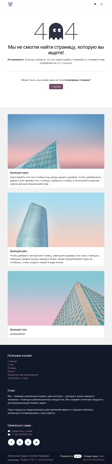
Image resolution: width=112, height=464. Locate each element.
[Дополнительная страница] (36, 442)
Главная (56, 86)
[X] (19, 442)
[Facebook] (11, 442)
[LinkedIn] (28, 442)
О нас (11, 364)
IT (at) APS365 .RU (22, 434)
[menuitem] (27, 460)
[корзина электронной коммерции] (95, 4)
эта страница (64, 63)
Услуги (11, 371)
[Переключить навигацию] (101, 4)
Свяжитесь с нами (18, 378)
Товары (12, 368)
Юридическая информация (23, 374)
